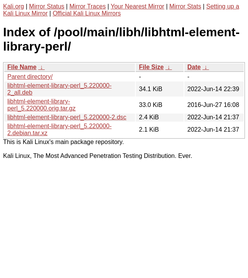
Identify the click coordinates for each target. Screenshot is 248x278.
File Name (22, 67)
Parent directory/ (29, 76)
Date (194, 67)
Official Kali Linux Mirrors (87, 13)
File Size (151, 67)
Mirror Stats (185, 6)
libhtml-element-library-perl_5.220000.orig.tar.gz (41, 105)
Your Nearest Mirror (137, 6)
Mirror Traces (87, 6)
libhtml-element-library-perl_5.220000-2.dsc (67, 117)
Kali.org (13, 6)
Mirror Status (46, 6)
